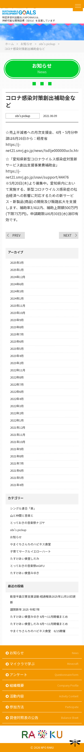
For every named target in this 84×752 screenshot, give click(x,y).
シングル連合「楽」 (23, 508)
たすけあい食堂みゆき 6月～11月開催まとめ (39, 616)
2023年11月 (17, 305)
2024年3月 (17, 291)
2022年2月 (17, 413)
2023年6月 (17, 341)
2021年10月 (17, 442)
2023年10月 (17, 313)
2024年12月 (17, 277)
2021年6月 (17, 470)
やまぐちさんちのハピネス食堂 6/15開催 (37, 631)
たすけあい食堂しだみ (24, 558)
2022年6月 (17, 391)
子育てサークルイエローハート (30, 551)
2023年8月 (17, 327)
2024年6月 (17, 284)
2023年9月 (17, 320)
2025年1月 (17, 270)
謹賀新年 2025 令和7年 (25, 609)
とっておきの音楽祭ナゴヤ (27, 523)
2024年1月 (17, 298)
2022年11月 (17, 370)
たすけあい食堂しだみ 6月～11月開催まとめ (39, 624)
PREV (16, 235)
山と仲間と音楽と (21, 515)
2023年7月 (17, 334)
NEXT (67, 235)
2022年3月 (17, 406)
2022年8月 (17, 377)
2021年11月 (17, 434)
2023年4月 (17, 356)
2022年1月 (17, 420)
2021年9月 (17, 449)
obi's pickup (18, 530)
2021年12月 (17, 427)
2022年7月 (17, 384)
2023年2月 (17, 363)
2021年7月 (17, 463)
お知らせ (16, 537)
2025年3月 (17, 262)
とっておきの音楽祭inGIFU (27, 566)
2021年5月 (17, 477)
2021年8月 (17, 456)
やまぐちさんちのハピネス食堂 (30, 544)
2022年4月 (17, 399)
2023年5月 (17, 348)
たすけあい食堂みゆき (24, 573)
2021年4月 (17, 485)
